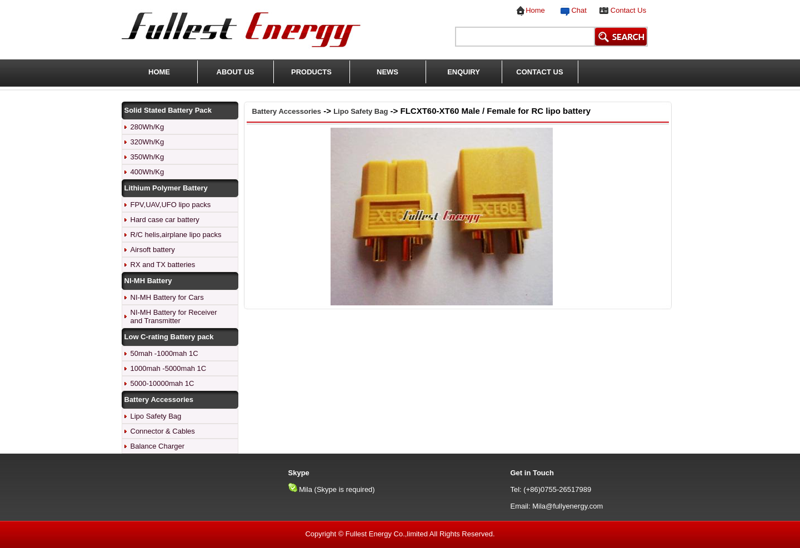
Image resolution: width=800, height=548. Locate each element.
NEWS (387, 72)
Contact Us (628, 10)
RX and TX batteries (163, 264)
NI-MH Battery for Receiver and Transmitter (174, 316)
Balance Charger (158, 446)
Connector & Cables (163, 431)
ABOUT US (235, 72)
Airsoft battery (153, 249)
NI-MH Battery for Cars (167, 297)
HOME (159, 72)
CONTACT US (539, 72)
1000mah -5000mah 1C (169, 368)
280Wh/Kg (147, 127)
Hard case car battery (165, 219)
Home (535, 10)
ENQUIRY (463, 72)
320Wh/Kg (147, 142)
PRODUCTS (311, 72)
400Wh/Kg (147, 172)
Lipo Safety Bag (156, 416)
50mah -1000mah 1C (164, 353)
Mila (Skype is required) (337, 489)
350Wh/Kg (147, 157)
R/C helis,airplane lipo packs (176, 234)
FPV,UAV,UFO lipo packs (171, 204)
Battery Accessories (287, 111)
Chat (577, 10)
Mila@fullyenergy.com (567, 506)
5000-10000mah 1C (162, 383)
